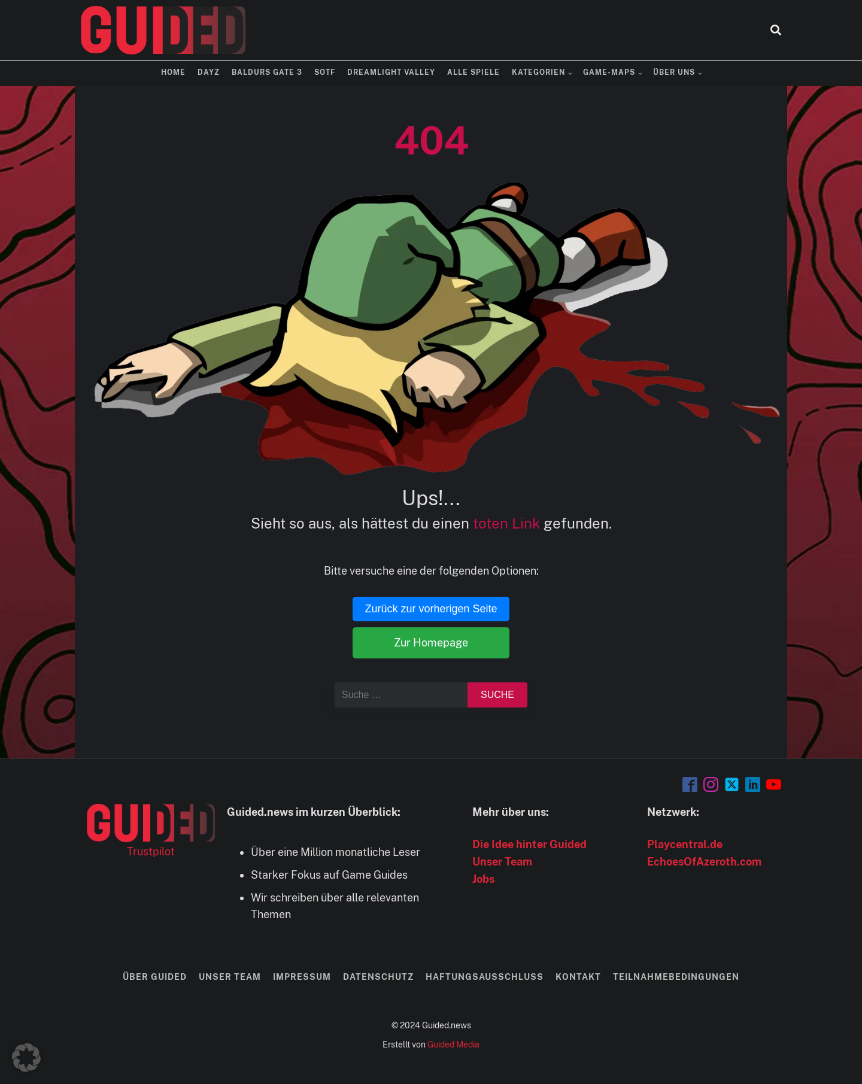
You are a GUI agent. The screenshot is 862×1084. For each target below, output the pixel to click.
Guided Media (453, 1044)
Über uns (674, 72)
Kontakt (578, 977)
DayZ (209, 72)
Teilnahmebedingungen (676, 977)
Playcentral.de (685, 844)
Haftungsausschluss (485, 977)
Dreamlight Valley (391, 72)
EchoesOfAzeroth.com (704, 861)
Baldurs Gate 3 (267, 72)
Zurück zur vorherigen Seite (431, 609)
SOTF (324, 72)
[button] (26, 1057)
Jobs (483, 879)
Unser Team (502, 861)
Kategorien (538, 72)
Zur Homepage (431, 642)
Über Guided (155, 977)
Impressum (302, 977)
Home (173, 72)
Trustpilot (151, 851)
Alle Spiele (473, 72)
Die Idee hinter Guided (529, 844)
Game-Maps (609, 72)
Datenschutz (378, 977)
